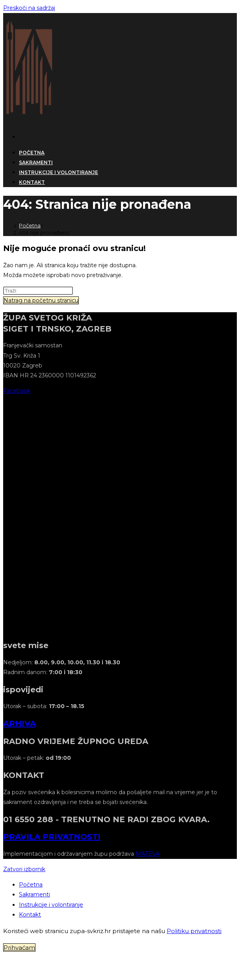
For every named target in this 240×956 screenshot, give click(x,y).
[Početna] (30, 225)
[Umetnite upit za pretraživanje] (38, 291)
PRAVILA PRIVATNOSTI (51, 837)
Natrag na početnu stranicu (41, 300)
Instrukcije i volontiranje (51, 904)
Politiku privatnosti (194, 931)
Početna (31, 884)
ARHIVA (19, 723)
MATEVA (148, 853)
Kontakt (30, 914)
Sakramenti (34, 894)
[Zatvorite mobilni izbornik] (24, 869)
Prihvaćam (19, 947)
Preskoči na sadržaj (29, 7)
